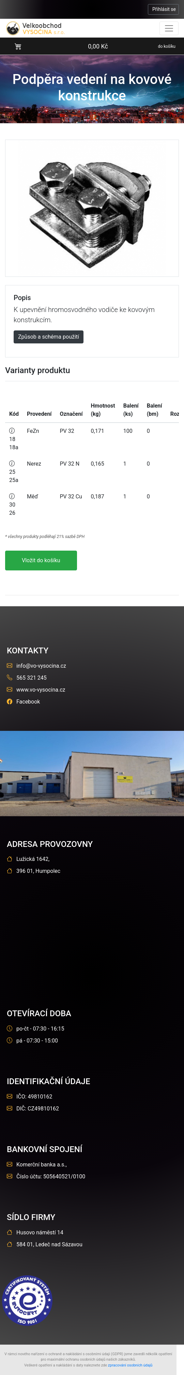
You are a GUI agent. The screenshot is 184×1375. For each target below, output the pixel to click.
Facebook (23, 701)
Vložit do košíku (41, 560)
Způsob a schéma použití (48, 337)
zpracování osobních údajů (130, 1365)
